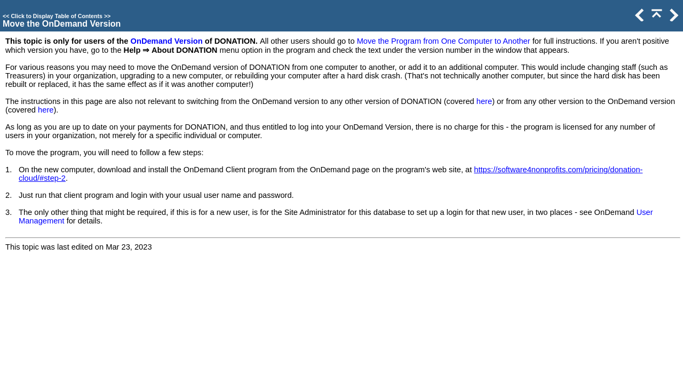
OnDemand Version (167, 41)
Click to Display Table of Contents (56, 16)
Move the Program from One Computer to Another (443, 41)
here (484, 101)
